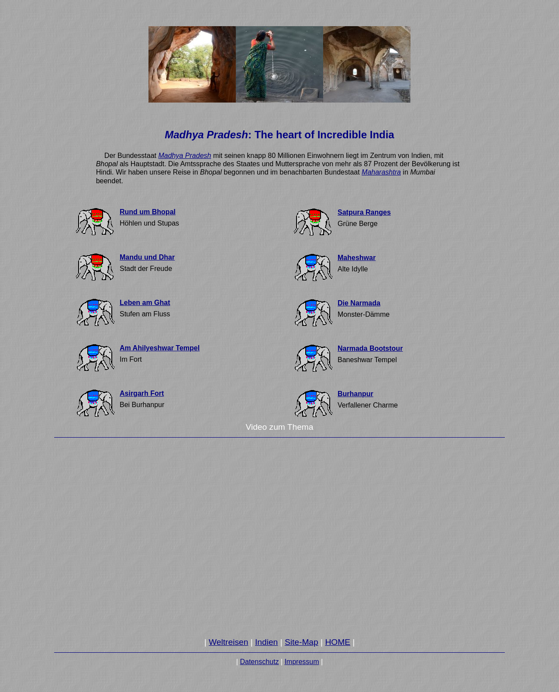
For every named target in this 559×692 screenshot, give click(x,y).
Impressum (301, 661)
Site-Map (301, 642)
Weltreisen (228, 642)
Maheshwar (357, 257)
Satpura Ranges (364, 212)
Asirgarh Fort (142, 393)
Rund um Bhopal (148, 212)
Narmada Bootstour (370, 348)
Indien (266, 642)
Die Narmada (359, 303)
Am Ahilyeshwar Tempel (160, 348)
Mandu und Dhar (147, 257)
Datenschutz (259, 661)
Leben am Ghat (145, 302)
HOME (337, 642)
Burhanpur (355, 393)
